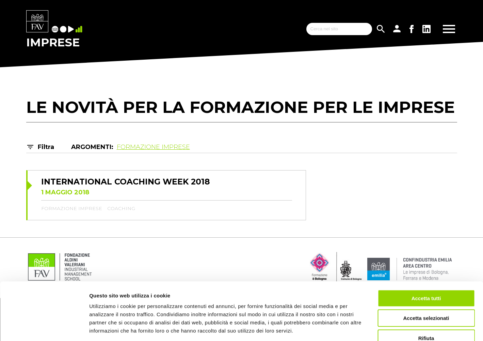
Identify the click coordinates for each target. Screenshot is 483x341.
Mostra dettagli (358, 327)
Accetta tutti (426, 258)
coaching (121, 208)
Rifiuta (426, 297)
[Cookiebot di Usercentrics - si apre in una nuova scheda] (44, 328)
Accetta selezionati (426, 278)
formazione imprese (71, 208)
